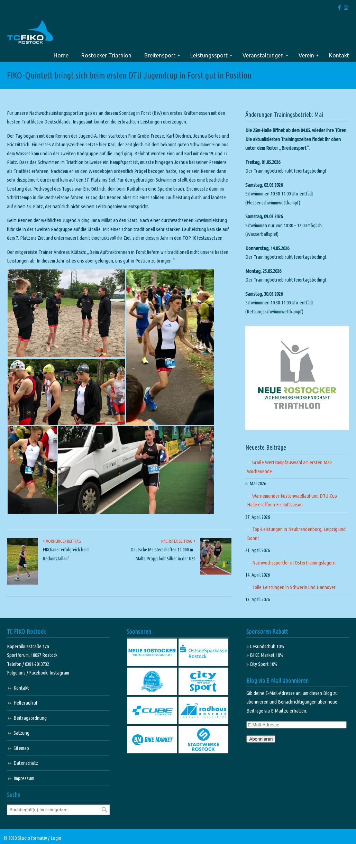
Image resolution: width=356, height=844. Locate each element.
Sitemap (21, 748)
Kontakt (21, 688)
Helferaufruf (25, 703)
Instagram (59, 673)
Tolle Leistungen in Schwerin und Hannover (294, 587)
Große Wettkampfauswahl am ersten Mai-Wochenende (289, 466)
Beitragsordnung (30, 718)
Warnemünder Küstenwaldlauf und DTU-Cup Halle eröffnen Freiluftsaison (292, 500)
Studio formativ (32, 838)
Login (56, 838)
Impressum (23, 778)
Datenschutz (25, 763)
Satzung (21, 733)
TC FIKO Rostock (30, 32)
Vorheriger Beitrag (62, 541)
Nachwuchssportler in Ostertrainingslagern (294, 563)
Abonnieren (261, 739)
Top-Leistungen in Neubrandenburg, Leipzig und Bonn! (296, 533)
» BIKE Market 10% (264, 655)
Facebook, (39, 673)
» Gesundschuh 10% (265, 646)
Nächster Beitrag (178, 541)
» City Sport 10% (261, 664)
